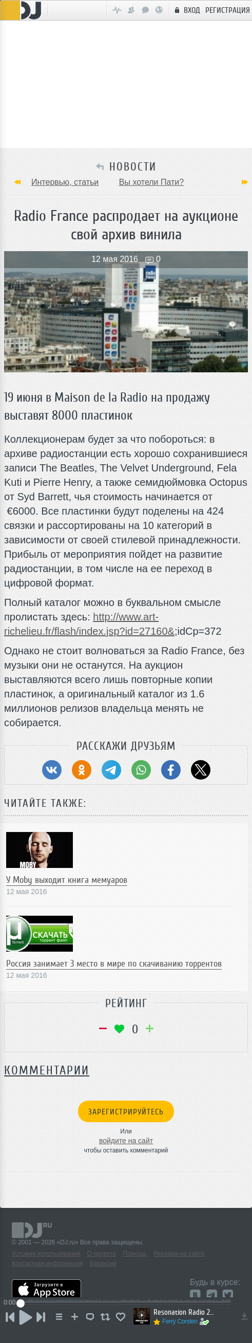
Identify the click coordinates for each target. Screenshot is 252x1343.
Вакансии (103, 1263)
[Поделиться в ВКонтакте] (52, 770)
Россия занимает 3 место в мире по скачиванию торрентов (114, 963)
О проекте (102, 1253)
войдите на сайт (126, 1141)
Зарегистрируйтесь (126, 1112)
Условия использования (46, 1253)
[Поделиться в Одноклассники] (81, 770)
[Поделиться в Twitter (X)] (200, 770)
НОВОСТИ (133, 166)
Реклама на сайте (179, 1253)
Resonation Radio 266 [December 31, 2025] (184, 1312)
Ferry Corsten (180, 1321)
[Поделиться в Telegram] (111, 770)
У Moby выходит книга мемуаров (66, 880)
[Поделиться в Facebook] (171, 770)
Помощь (135, 1253)
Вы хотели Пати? (151, 182)
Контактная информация (47, 1263)
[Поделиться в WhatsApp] (141, 770)
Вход (186, 10)
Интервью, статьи (65, 182)
